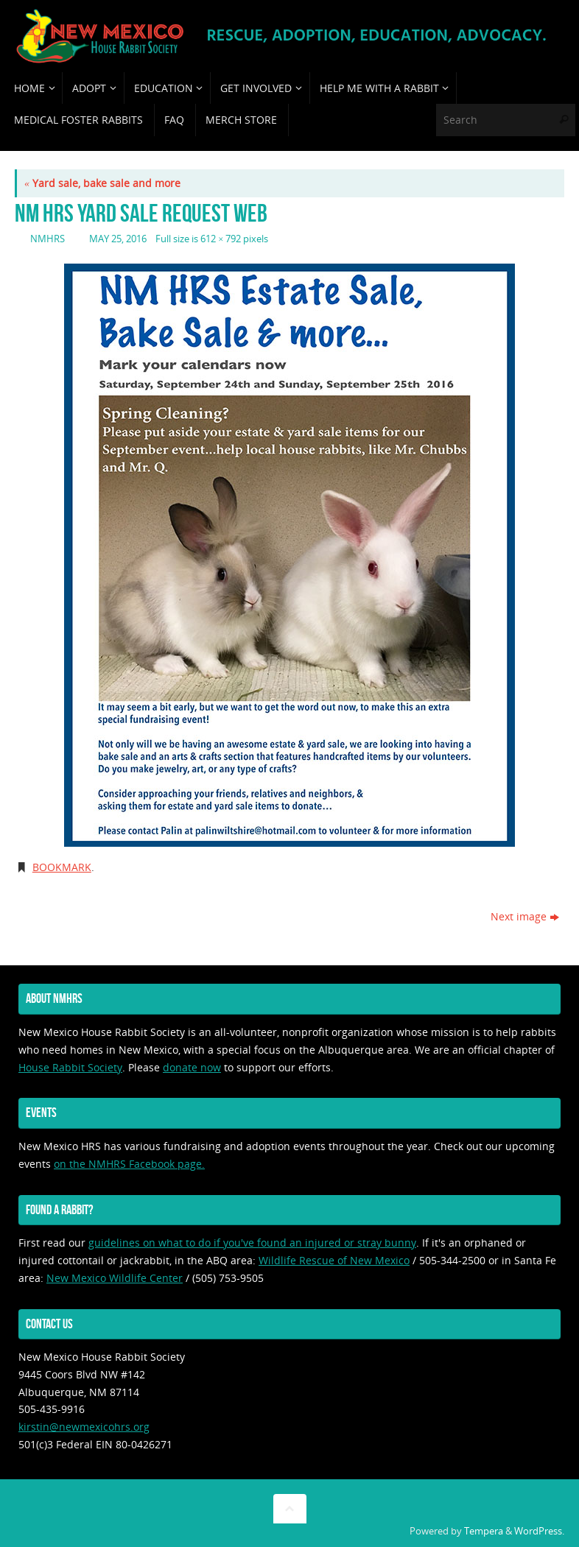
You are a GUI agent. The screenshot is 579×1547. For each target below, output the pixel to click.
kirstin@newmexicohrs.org (84, 1427)
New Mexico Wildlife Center (114, 1278)
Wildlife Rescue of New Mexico (334, 1260)
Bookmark (61, 867)
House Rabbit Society (70, 1067)
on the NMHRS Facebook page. (129, 1164)
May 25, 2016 (118, 239)
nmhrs (47, 239)
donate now (192, 1067)
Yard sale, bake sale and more (102, 183)
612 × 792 (220, 239)
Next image (525, 916)
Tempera (483, 1531)
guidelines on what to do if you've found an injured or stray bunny (252, 1243)
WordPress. (539, 1531)
